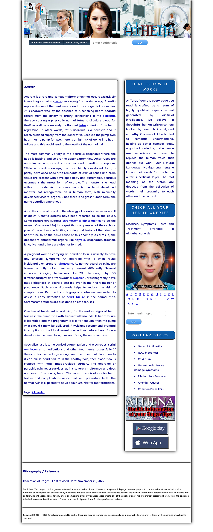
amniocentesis (34, 349)
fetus (82, 125)
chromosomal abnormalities (82, 220)
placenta (109, 115)
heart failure (76, 297)
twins (58, 101)
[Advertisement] (90, 61)
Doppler (78, 278)
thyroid (80, 240)
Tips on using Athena (76, 42)
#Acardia (38, 392)
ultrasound (65, 263)
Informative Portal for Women (45, 42)
